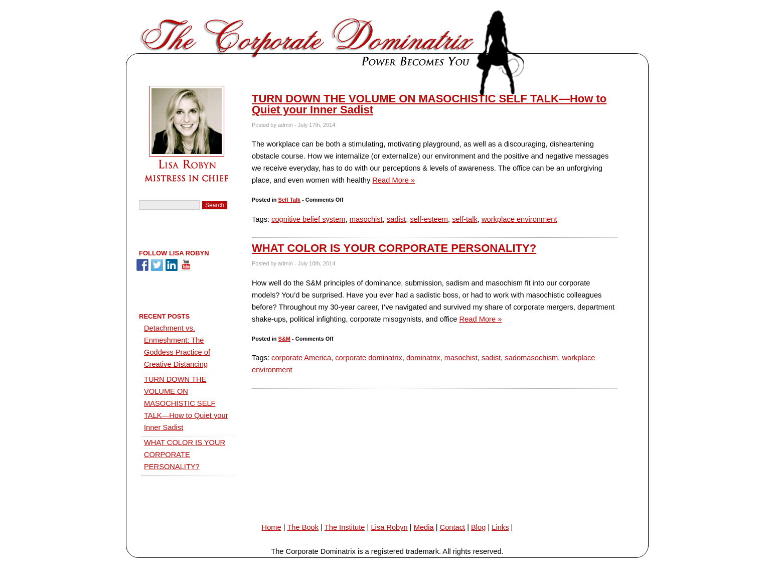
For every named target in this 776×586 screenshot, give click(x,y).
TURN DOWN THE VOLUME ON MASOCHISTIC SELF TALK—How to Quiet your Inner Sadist (429, 104)
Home (271, 527)
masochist (366, 219)
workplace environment (519, 219)
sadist (396, 219)
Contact (452, 527)
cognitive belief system (308, 219)
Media (424, 527)
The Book (303, 527)
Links (500, 527)
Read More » (393, 180)
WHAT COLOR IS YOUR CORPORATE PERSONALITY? (394, 248)
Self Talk (289, 200)
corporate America (301, 358)
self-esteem (429, 219)
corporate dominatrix (368, 358)
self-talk (465, 219)
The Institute (345, 527)
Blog (478, 527)
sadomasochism (531, 358)
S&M (284, 339)
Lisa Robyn (389, 527)
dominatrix (423, 358)
